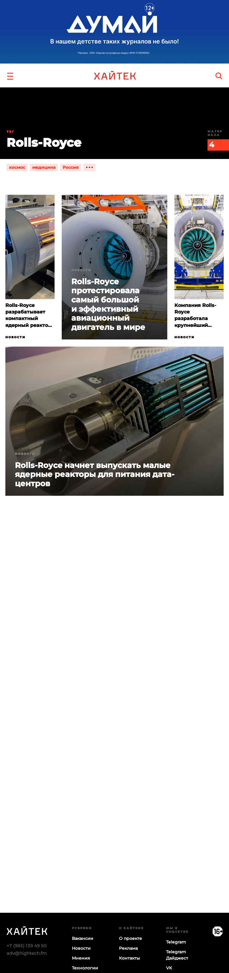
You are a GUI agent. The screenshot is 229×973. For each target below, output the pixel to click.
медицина (43, 167)
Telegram (176, 942)
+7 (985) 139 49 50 (27, 946)
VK (169, 968)
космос (17, 167)
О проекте (130, 938)
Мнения (81, 958)
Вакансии (82, 938)
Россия (71, 167)
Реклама (128, 948)
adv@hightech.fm (27, 953)
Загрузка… (114, 759)
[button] (10, 75)
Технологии (85, 968)
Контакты (129, 958)
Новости (15, 337)
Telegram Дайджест (177, 955)
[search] (218, 75)
